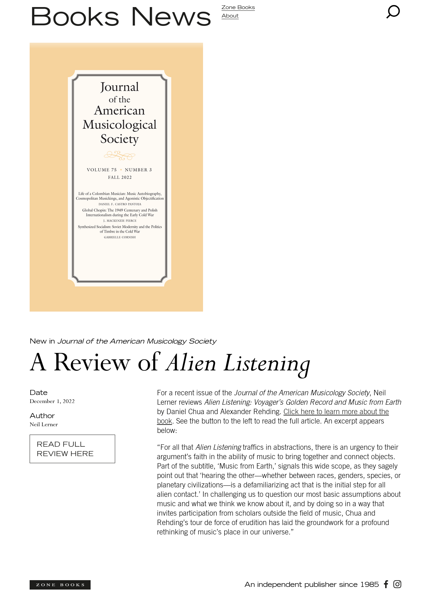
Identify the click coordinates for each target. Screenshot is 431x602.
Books (75, 18)
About (230, 15)
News (170, 18)
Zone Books (238, 7)
